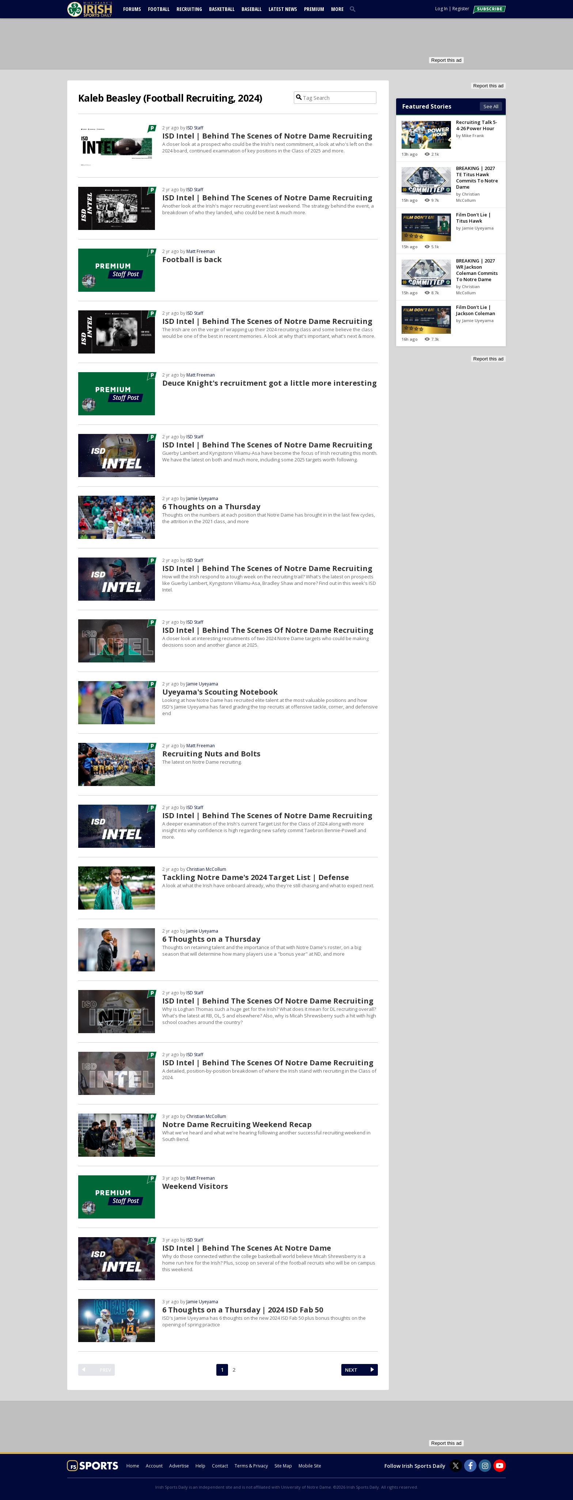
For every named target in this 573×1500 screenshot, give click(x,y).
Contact (220, 1466)
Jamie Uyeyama (202, 498)
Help (200, 1466)
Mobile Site (310, 1466)
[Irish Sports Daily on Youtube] (499, 1465)
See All (490, 106)
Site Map (283, 1466)
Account (154, 1466)
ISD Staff (194, 128)
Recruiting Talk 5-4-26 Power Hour (476, 125)
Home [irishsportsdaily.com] (132, 1466)
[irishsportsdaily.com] (98, 9)
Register (460, 8)
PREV (105, 1370)
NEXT (351, 1370)
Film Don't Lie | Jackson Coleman (475, 310)
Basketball (222, 8)
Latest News (283, 8)
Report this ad (446, 60)
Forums (132, 8)
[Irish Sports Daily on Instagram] (485, 1465)
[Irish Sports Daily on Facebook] (470, 1465)
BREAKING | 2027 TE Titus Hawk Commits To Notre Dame (477, 177)
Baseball (252, 8)
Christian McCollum (206, 869)
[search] (354, 8)
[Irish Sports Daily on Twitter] (455, 1465)
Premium (314, 8)
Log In (441, 8)
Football (159, 8)
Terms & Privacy (251, 1466)
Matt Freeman (200, 251)
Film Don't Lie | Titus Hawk (473, 217)
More (337, 8)
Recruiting (189, 8)
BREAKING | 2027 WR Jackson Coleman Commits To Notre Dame (477, 270)
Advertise (179, 1466)
